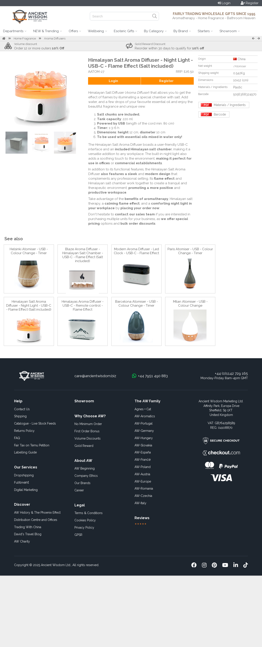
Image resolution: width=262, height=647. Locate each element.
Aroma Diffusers (54, 38)
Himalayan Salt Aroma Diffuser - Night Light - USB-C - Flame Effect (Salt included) (28, 305)
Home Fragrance (25, 38)
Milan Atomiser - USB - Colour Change (190, 304)
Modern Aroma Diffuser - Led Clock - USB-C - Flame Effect (136, 251)
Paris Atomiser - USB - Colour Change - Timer (190, 251)
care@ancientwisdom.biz (95, 376)
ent (21, 482)
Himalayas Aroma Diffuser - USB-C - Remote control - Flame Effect (82, 305)
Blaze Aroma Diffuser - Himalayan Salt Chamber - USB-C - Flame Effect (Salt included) (82, 255)
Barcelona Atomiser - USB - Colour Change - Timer (136, 304)
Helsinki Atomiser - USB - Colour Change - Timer (29, 251)
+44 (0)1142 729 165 (231, 373)
